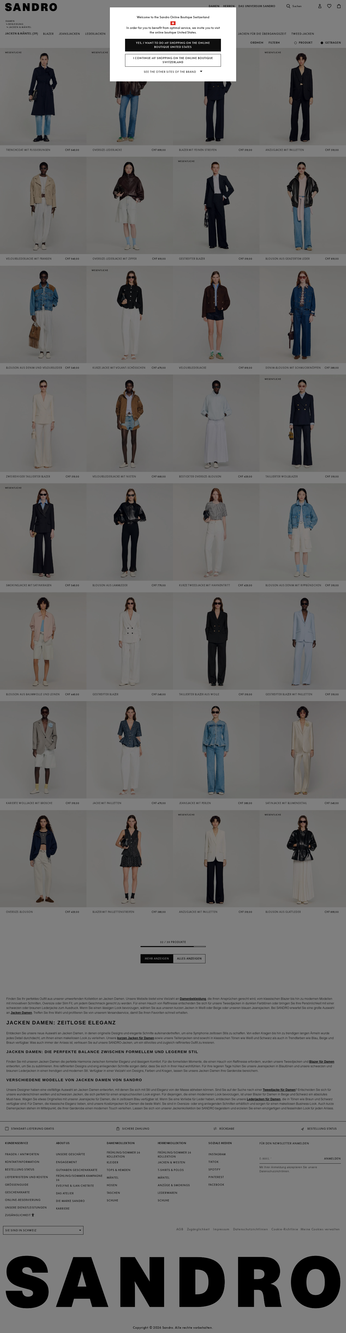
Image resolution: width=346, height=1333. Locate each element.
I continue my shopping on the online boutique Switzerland (173, 60)
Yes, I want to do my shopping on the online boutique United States (173, 45)
